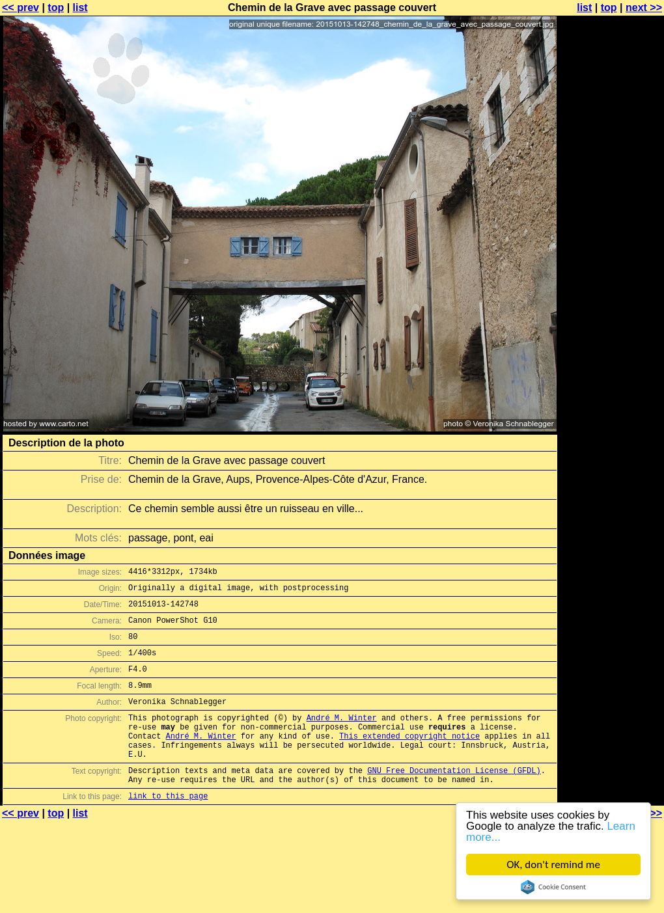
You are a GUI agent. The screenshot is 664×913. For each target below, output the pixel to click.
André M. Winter (342, 737)
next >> (644, 7)
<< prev (20, 7)
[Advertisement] (611, 167)
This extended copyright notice (409, 759)
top (56, 7)
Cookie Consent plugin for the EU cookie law (553, 887)
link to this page (168, 828)
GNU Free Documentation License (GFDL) (453, 799)
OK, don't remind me (553, 864)
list (80, 7)
